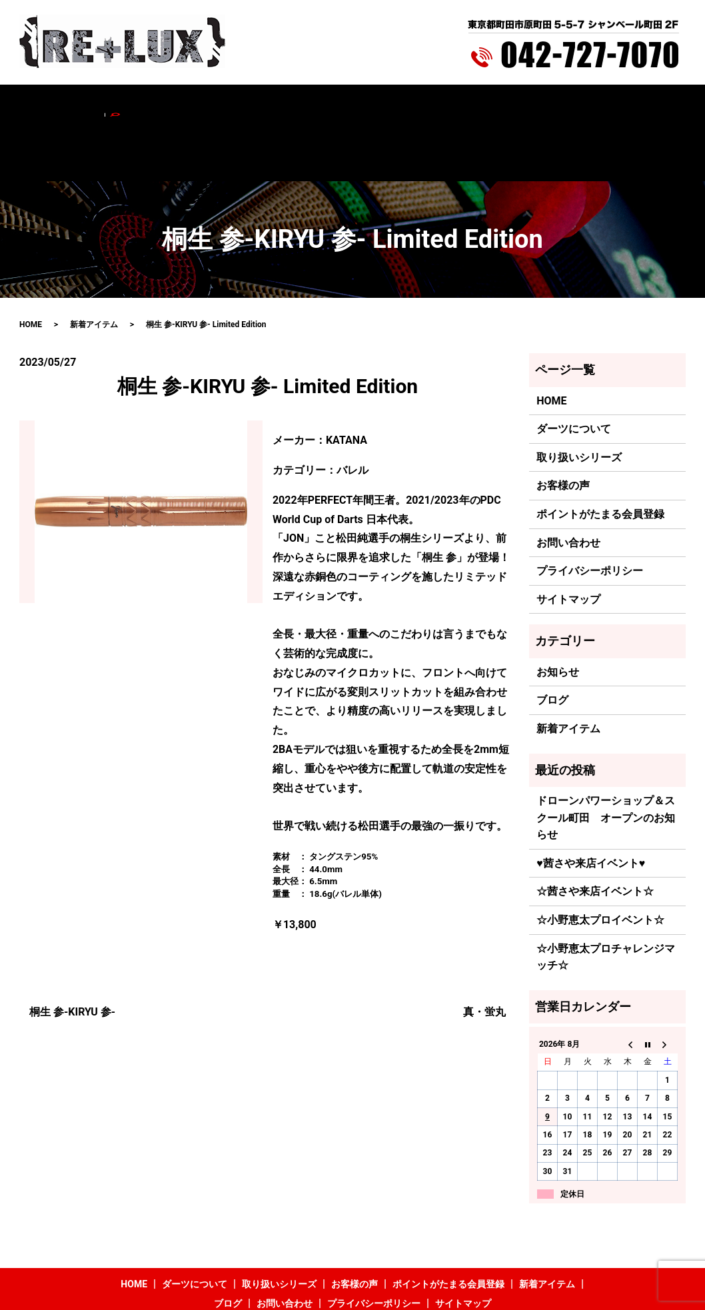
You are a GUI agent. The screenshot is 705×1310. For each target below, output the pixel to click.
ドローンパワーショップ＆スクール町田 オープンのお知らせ (605, 762)
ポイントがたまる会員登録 (386, 104)
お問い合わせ (592, 104)
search (643, 104)
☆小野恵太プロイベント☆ (600, 864)
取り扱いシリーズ (219, 104)
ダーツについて (136, 104)
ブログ (538, 104)
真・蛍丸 (484, 956)
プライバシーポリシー (589, 515)
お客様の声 (293, 104)
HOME (78, 104)
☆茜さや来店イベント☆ (595, 836)
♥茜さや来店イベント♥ (590, 807)
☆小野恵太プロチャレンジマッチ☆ (605, 901)
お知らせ (557, 616)
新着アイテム (482, 104)
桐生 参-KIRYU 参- (72, 956)
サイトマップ (568, 543)
